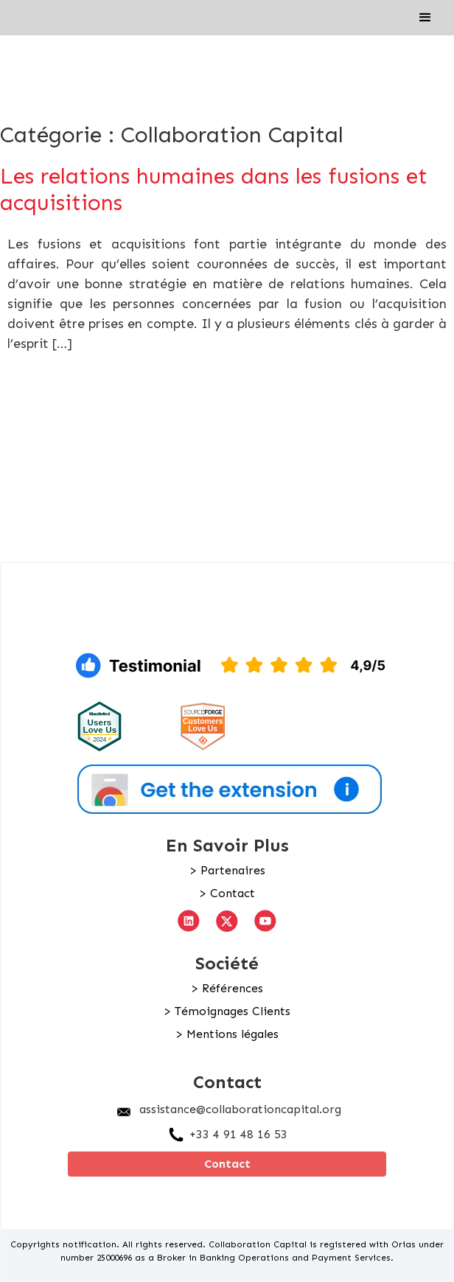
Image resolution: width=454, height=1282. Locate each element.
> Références (227, 988)
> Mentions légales (227, 1034)
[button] (425, 17)
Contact (227, 1164)
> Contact (227, 893)
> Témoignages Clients (227, 1011)
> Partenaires (227, 870)
